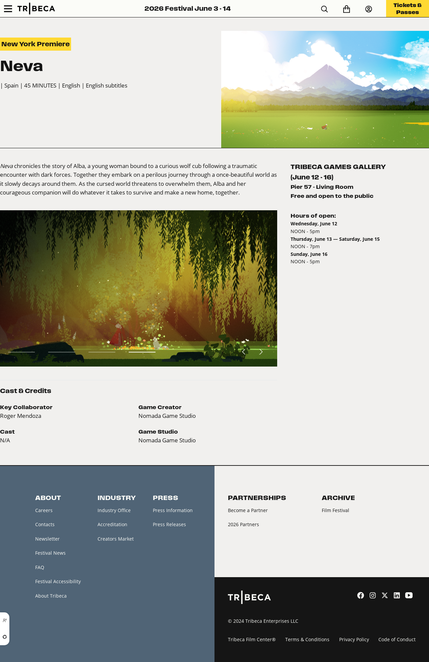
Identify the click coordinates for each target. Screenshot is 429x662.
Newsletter (47, 539)
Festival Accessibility (58, 581)
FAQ (39, 567)
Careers (44, 510)
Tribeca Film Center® (252, 639)
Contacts (45, 524)
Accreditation (112, 524)
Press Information (173, 510)
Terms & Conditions (307, 639)
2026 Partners (243, 524)
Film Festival (335, 510)
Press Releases (169, 524)
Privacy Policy (354, 639)
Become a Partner (248, 510)
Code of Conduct (397, 639)
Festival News (50, 553)
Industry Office (114, 510)
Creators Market (116, 539)
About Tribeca (51, 596)
